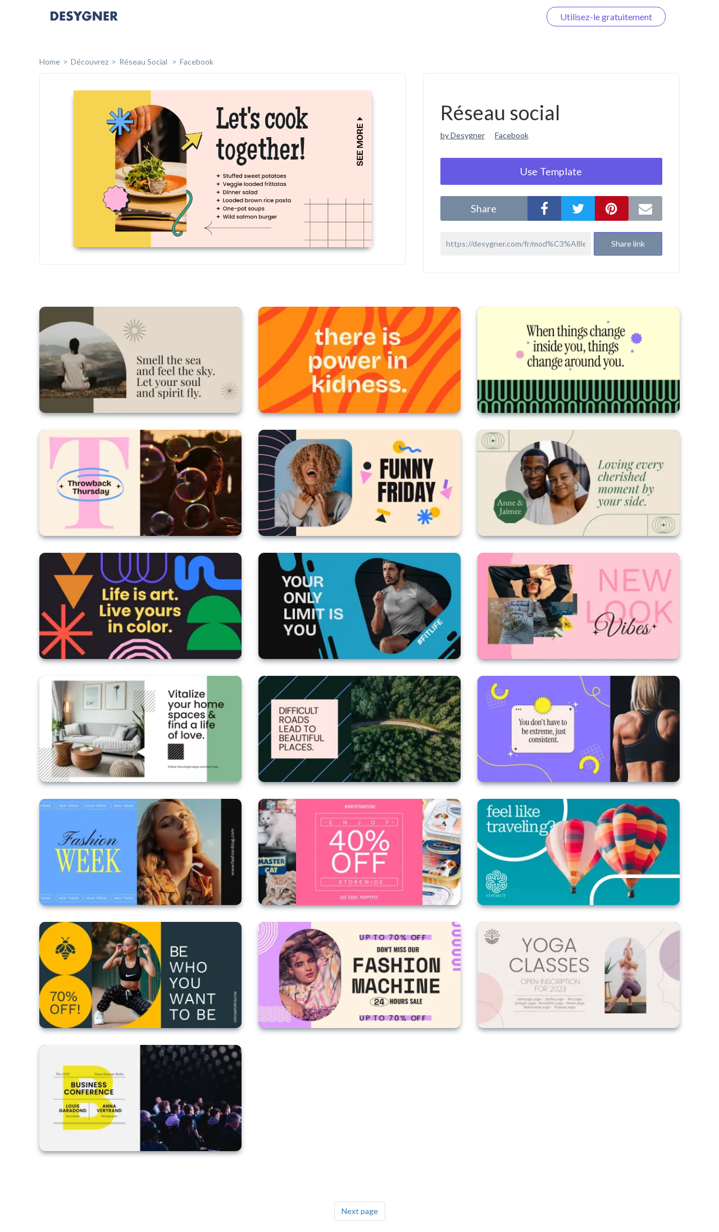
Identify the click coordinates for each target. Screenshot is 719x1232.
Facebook (196, 61)
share (484, 208)
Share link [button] (628, 243)
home (49, 61)
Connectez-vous (495, 16)
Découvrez (89, 61)
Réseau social (144, 61)
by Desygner (462, 135)
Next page (360, 1211)
